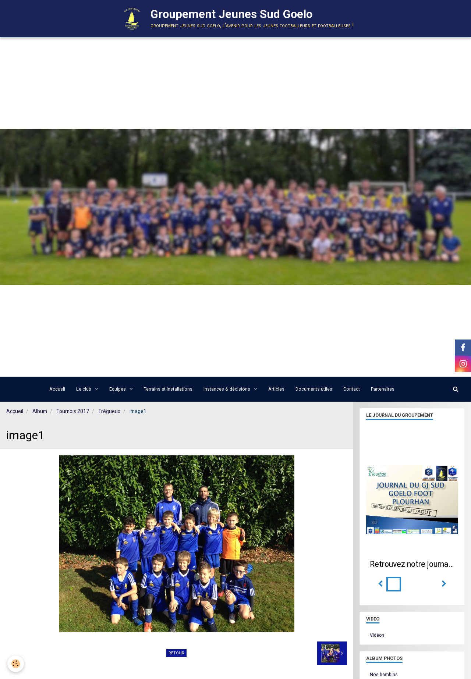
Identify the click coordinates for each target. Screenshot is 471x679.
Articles (276, 389)
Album (39, 411)
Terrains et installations (168, 389)
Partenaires (382, 389)
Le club (84, 389)
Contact (351, 389)
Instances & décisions (227, 389)
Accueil (57, 389)
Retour (176, 653)
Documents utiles (313, 389)
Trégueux (109, 411)
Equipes (118, 389)
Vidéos (377, 635)
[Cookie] (15, 663)
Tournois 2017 (72, 411)
